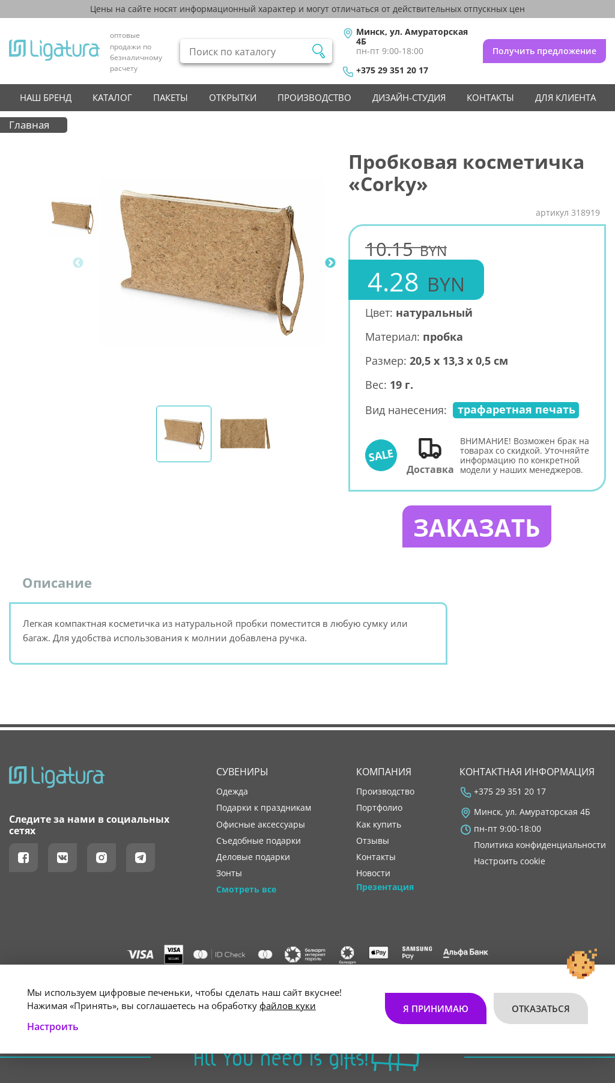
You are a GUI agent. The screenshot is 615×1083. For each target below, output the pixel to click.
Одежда (232, 791)
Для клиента (565, 97)
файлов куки (287, 1005)
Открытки (232, 97)
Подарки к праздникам (263, 808)
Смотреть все (246, 889)
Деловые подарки (253, 857)
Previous (78, 263)
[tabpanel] (211, 263)
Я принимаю (435, 1008)
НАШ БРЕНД (45, 97)
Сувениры (242, 771)
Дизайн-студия (409, 97)
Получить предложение (544, 50)
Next (330, 263)
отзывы (372, 841)
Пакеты (170, 97)
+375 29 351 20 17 (392, 70)
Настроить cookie (509, 861)
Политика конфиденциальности (540, 845)
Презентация (385, 887)
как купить (378, 824)
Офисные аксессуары (260, 824)
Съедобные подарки (258, 841)
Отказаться (541, 1008)
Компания (383, 771)
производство (314, 97)
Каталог (112, 97)
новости (373, 873)
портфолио (379, 808)
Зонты (229, 873)
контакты (490, 97)
